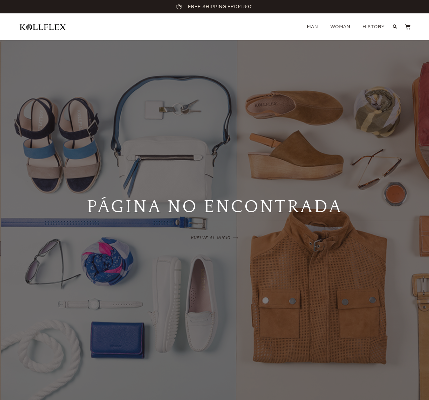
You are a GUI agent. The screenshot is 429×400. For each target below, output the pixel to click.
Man (312, 26)
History (374, 26)
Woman (340, 26)
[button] (395, 26)
